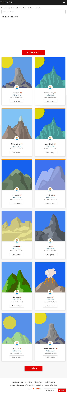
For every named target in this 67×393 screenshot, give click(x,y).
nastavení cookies (51, 385)
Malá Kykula (49, 144)
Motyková (49, 195)
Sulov (49, 246)
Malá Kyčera (15, 144)
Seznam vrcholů (35, 8)
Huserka (16, 297)
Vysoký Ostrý (49, 93)
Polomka (15, 246)
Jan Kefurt (16, 8)
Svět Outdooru (50, 382)
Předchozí (33, 52)
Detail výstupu (16, 101)
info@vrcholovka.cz (31, 385)
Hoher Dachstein (49, 349)
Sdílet (62, 390)
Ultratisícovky (38, 382)
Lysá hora (15, 349)
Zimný (49, 297)
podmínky (41, 385)
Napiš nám (50, 390)
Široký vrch (16, 93)
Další (33, 368)
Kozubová (15, 195)
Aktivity (24, 8)
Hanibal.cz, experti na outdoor (22, 382)
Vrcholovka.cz (5, 8)
